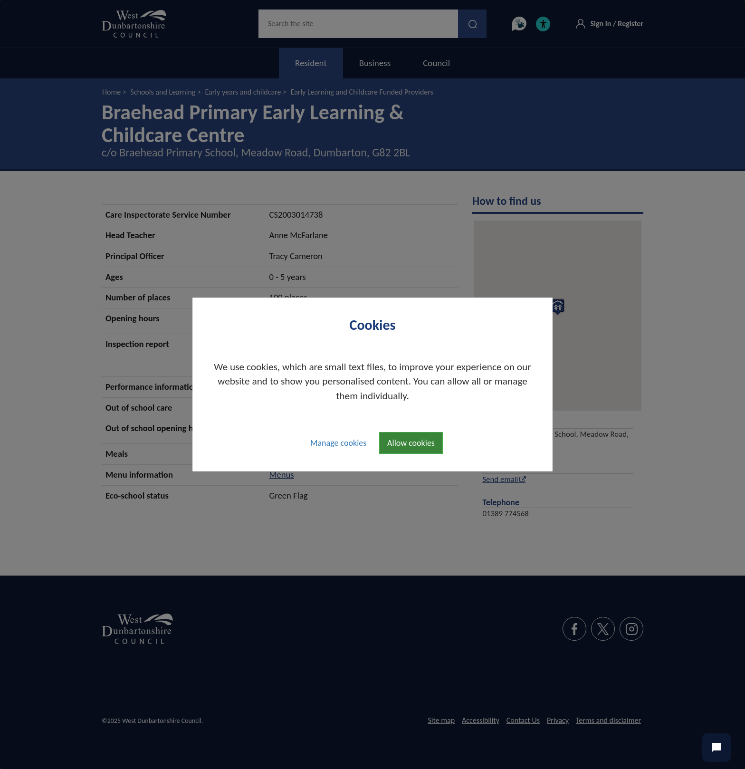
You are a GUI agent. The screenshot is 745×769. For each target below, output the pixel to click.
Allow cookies (411, 443)
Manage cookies (338, 443)
